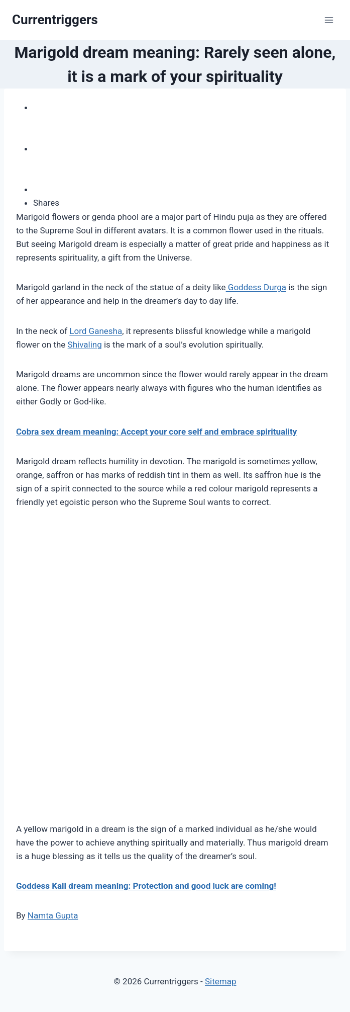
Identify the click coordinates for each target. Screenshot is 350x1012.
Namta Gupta (53, 915)
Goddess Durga (256, 287)
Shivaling (85, 345)
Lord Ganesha (95, 331)
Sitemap (221, 981)
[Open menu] (328, 20)
